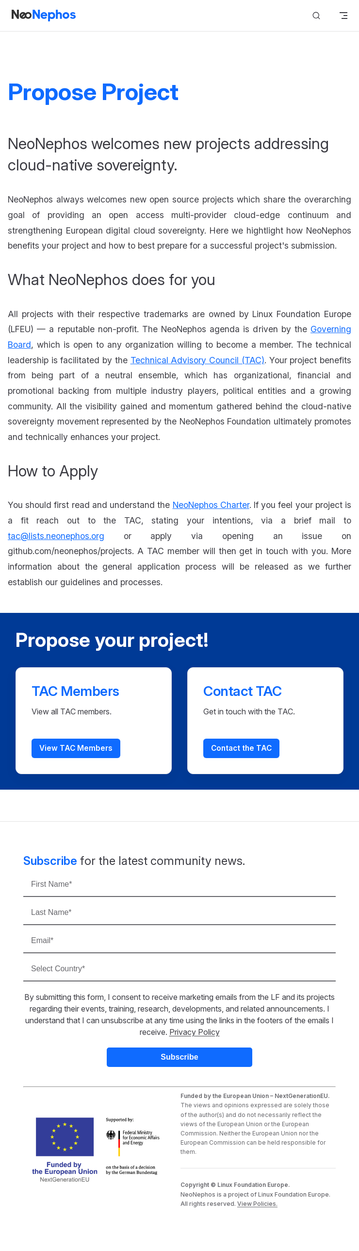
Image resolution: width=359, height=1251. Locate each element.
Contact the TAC (241, 748)
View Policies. (257, 1203)
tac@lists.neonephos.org (56, 536)
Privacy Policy (194, 1032)
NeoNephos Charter (211, 505)
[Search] (316, 15)
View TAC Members (76, 748)
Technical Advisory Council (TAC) (197, 360)
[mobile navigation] (343, 15)
